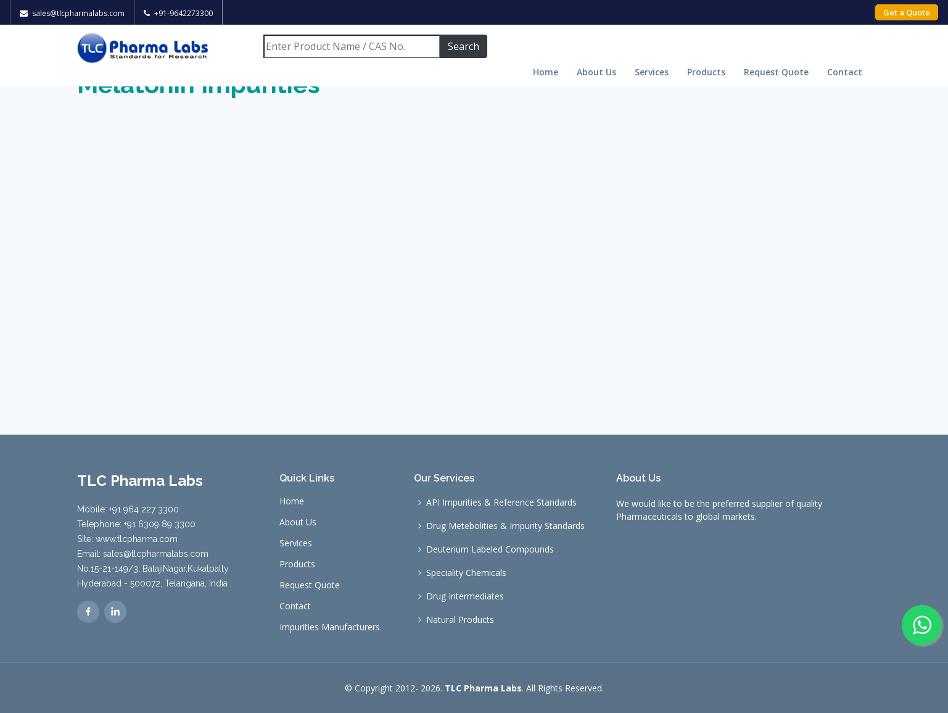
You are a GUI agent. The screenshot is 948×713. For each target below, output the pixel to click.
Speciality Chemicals (466, 573)
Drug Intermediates (465, 596)
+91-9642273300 (183, 13)
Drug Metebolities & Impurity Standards (505, 526)
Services (652, 72)
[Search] (351, 46)
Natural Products (460, 619)
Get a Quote (906, 12)
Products (706, 72)
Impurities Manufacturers (329, 627)
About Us (596, 72)
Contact (844, 72)
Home (545, 72)
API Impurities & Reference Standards (501, 502)
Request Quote (776, 72)
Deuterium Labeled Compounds (490, 549)
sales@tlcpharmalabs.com (78, 13)
